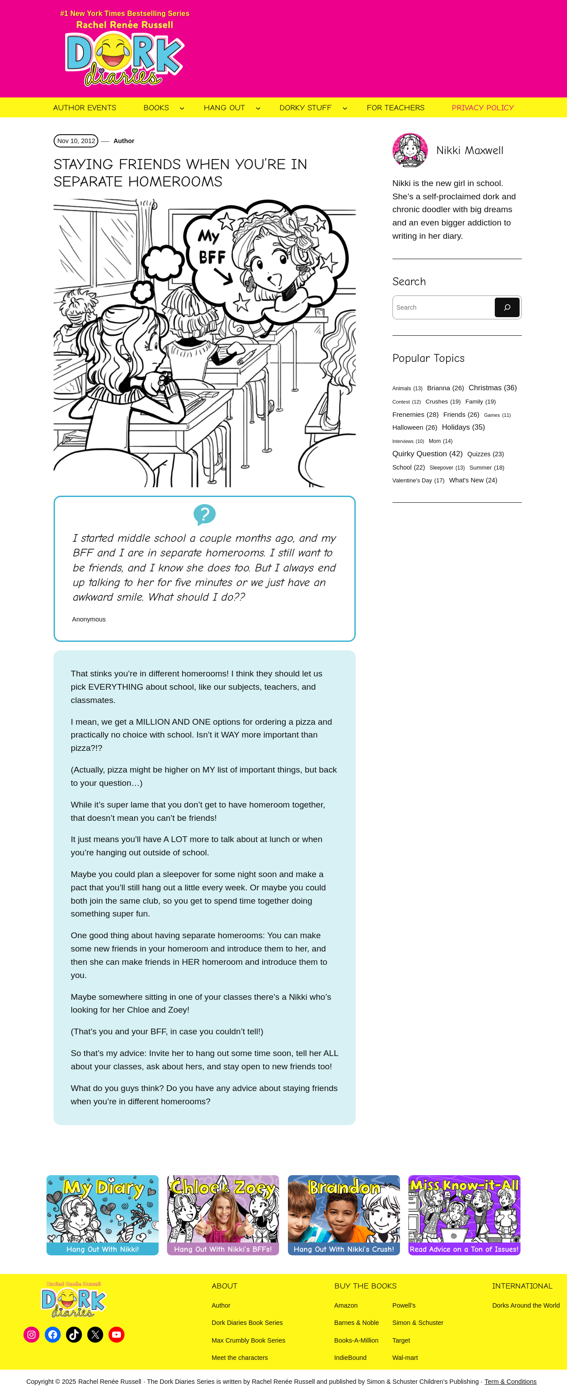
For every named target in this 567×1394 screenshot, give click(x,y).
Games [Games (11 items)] (497, 415)
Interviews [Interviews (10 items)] (408, 441)
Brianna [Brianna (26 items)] (445, 388)
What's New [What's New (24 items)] (473, 480)
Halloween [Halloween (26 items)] (415, 427)
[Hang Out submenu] (258, 108)
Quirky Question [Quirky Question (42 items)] (427, 454)
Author (123, 140)
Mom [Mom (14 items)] (441, 441)
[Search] (507, 307)
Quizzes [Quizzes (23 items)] (485, 454)
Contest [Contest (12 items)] (406, 402)
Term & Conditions (511, 1381)
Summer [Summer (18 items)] (487, 468)
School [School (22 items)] (408, 467)
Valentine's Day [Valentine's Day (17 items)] (418, 480)
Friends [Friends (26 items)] (461, 414)
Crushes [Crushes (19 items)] (443, 401)
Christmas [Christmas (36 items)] (493, 388)
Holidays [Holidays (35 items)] (463, 427)
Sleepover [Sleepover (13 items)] (447, 468)
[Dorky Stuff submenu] (345, 108)
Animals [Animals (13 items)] (407, 388)
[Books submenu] (182, 108)
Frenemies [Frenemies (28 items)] (415, 414)
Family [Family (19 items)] (481, 401)
